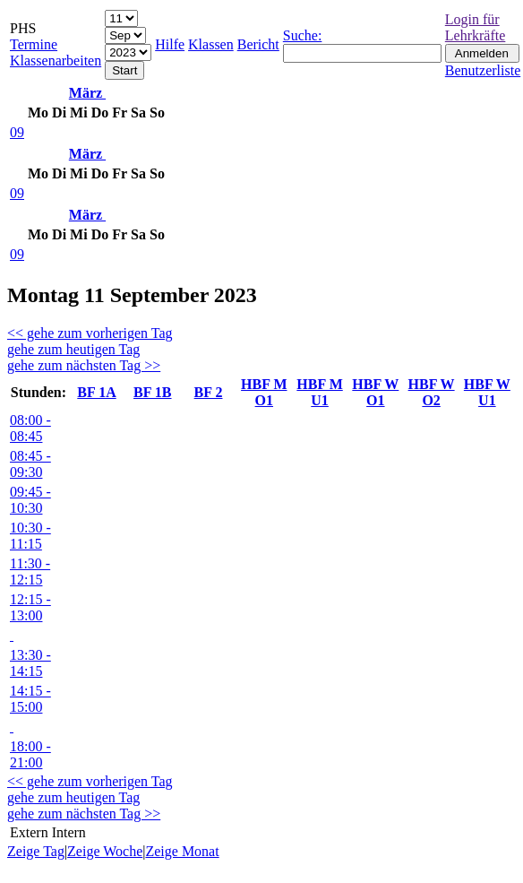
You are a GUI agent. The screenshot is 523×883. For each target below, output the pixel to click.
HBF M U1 (319, 392)
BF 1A (96, 392)
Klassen (211, 44)
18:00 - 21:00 (30, 754)
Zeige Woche (104, 851)
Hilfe (169, 44)
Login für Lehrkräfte (475, 27)
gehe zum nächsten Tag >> (83, 365)
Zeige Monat (182, 851)
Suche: (302, 35)
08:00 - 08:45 (30, 428)
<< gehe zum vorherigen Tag (90, 333)
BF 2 (208, 392)
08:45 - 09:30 (30, 464)
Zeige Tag (35, 851)
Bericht (258, 44)
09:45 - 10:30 (30, 499)
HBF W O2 (431, 392)
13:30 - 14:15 (30, 663)
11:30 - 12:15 (30, 571)
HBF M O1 (264, 392)
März (87, 92)
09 (17, 132)
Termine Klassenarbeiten (55, 52)
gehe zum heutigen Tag (73, 349)
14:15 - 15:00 (30, 698)
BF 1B (152, 392)
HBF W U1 (487, 392)
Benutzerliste (482, 70)
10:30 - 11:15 (30, 535)
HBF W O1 (375, 392)
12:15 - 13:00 (30, 607)
